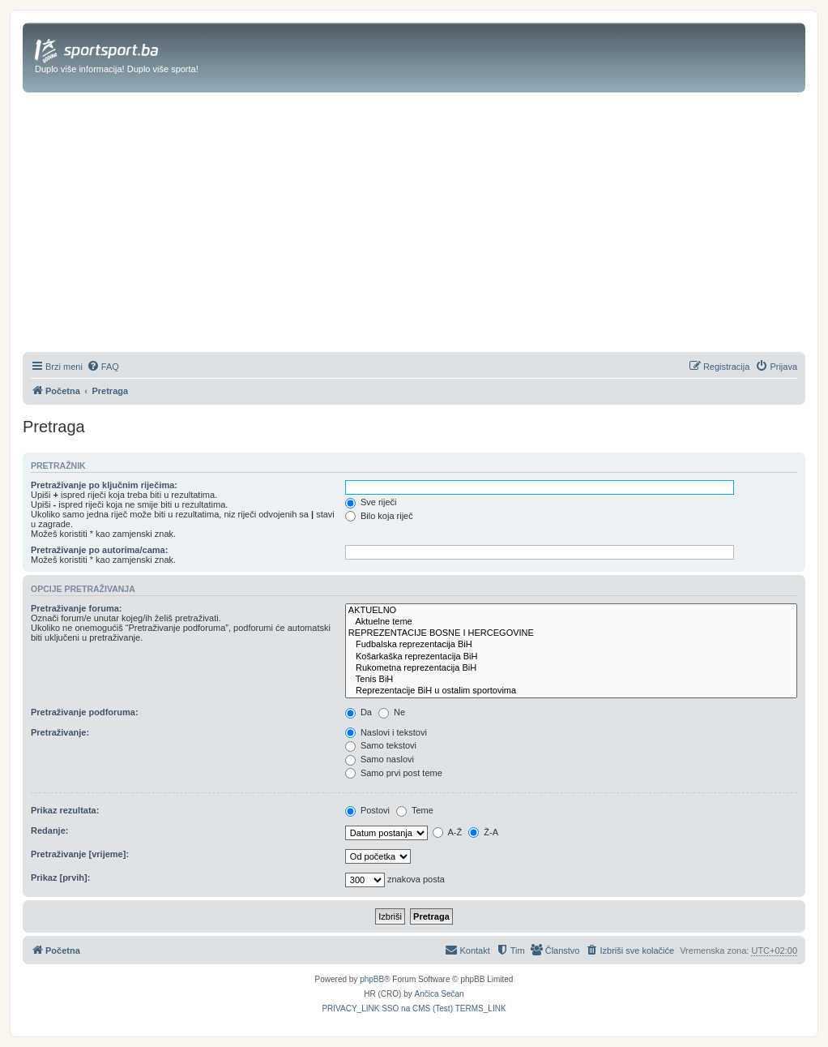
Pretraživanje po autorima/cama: (99, 550)
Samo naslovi (379, 759)
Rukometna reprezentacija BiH (571, 668)
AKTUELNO (571, 610)
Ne (391, 712)
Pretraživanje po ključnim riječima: (104, 485)
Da (358, 712)
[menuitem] (103, 366)
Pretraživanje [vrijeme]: (80, 854)
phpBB (372, 979)
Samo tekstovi (380, 745)
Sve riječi (371, 502)
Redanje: (49, 830)
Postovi (367, 810)
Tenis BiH (571, 679)
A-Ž (447, 832)
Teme (414, 810)
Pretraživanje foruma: (76, 608)
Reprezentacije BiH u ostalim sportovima (571, 691)
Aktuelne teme (571, 622)
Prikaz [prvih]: (60, 877)
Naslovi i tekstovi (386, 732)
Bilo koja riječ (379, 516)
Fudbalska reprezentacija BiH (571, 644)
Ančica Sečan (439, 993)
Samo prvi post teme (393, 773)
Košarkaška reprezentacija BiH (571, 657)
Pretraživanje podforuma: (85, 712)
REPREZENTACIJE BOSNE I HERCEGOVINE (571, 633)
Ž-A (483, 832)
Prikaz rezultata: (65, 810)
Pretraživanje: (60, 732)
